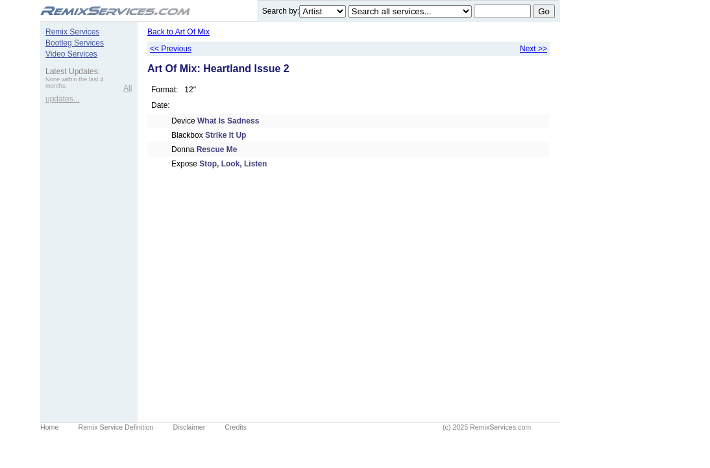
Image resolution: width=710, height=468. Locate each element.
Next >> (533, 48)
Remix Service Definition (115, 427)
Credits (236, 427)
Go (544, 11)
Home (49, 427)
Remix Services (72, 31)
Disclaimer (189, 427)
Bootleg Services (74, 42)
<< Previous (170, 48)
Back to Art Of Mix (178, 31)
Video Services (71, 53)
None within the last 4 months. (74, 82)
